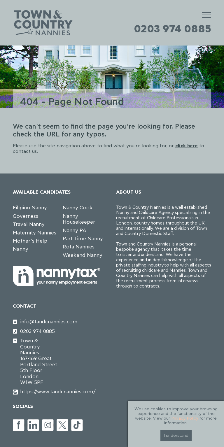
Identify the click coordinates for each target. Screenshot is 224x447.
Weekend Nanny (82, 255)
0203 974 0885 (172, 29)
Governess (25, 216)
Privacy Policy (184, 418)
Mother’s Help (30, 241)
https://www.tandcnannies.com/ (39, 391)
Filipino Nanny (30, 207)
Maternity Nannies (34, 232)
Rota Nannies (78, 246)
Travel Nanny (29, 224)
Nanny (20, 249)
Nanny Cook (77, 207)
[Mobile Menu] (206, 14)
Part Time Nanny (83, 238)
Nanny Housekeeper (79, 219)
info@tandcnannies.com (39, 321)
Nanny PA (74, 230)
